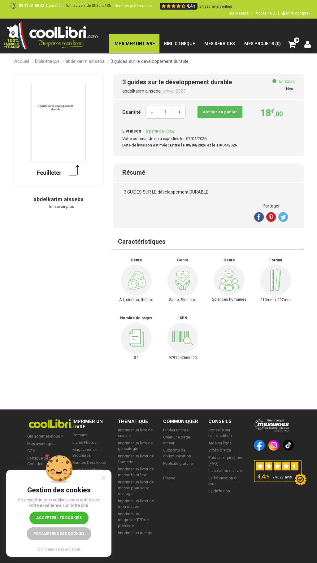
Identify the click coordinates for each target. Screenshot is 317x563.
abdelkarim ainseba (85, 61)
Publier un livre (176, 430)
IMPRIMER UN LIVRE (87, 424)
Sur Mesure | (240, 13)
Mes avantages (40, 443)
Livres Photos (84, 442)
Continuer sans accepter (59, 549)
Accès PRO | (267, 13)
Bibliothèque (47, 61)
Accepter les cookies (59, 518)
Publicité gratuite (178, 463)
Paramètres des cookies (59, 533)
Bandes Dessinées (89, 462)
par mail (56, 5)
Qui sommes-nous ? (45, 436)
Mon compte (295, 13)
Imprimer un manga (135, 532)
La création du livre (225, 470)
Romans (79, 435)
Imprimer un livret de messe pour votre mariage (136, 488)
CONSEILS (220, 421)
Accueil (21, 61)
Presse (169, 478)
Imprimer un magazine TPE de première (133, 520)
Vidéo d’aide (219, 450)
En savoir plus (61, 206)
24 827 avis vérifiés (215, 6)
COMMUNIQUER (180, 421)
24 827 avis (282, 477)
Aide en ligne (220, 443)
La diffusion (219, 491)
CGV (31, 450)
